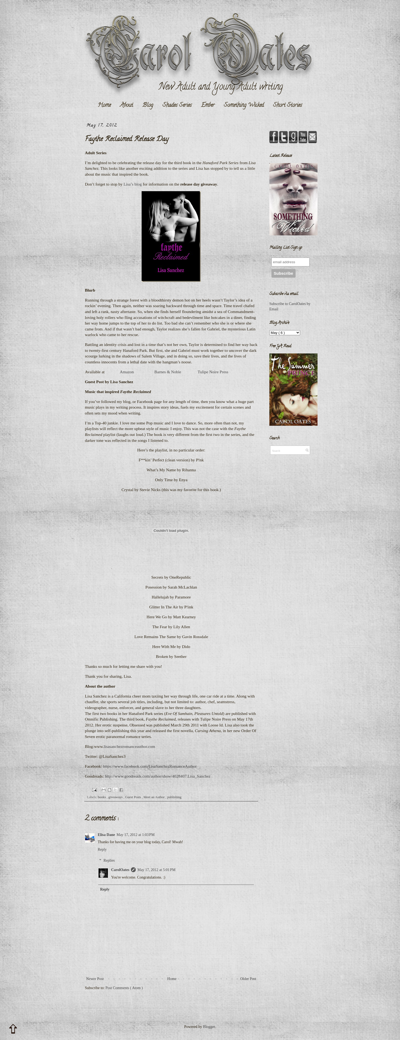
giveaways (115, 797)
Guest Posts (133, 797)
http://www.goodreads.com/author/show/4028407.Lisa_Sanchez (157, 776)
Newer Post (95, 979)
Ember (207, 105)
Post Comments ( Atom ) (124, 988)
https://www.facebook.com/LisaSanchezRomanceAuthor (150, 766)
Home (104, 105)
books (102, 797)
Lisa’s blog (132, 184)
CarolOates (120, 870)
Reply (102, 849)
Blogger (209, 1027)
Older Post (248, 979)
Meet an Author (154, 797)
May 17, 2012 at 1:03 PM (135, 835)
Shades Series (177, 105)
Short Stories (287, 105)
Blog (147, 105)
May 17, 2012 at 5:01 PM (156, 870)
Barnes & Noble (167, 372)
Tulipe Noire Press (213, 372)
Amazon (127, 372)
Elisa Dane (106, 835)
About (126, 105)
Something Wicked (244, 105)
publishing (174, 797)
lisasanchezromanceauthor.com (129, 746)
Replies (109, 860)
